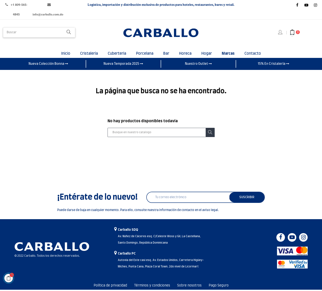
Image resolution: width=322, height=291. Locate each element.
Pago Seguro (222, 287)
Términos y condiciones (151, 287)
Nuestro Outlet (198, 65)
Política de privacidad (107, 287)
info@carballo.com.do (48, 14)
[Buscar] (161, 133)
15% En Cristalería (273, 65)
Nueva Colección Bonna (48, 65)
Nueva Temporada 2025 (123, 65)
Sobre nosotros (191, 287)
